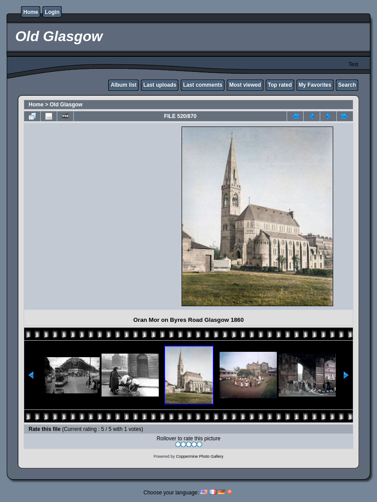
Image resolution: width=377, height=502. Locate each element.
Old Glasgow (66, 104)
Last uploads (159, 85)
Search (347, 85)
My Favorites (315, 85)
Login (52, 12)
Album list (123, 85)
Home (30, 12)
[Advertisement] (105, 216)
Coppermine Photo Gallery (199, 456)
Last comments (202, 85)
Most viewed (245, 85)
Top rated (280, 85)
